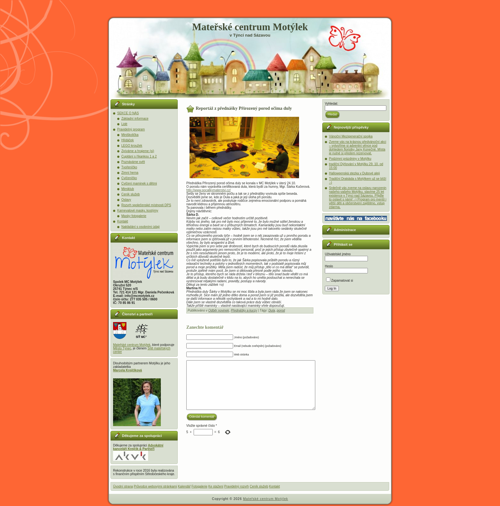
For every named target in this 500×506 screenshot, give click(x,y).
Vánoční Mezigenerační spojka (351, 136)
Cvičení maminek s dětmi (139, 183)
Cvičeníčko (129, 178)
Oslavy (126, 199)
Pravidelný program (131, 129)
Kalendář (184, 486)
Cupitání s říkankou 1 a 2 (139, 156)
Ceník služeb (130, 194)
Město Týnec (122, 348)
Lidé (124, 124)
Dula (271, 310)
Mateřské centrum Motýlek (250, 26)
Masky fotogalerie (133, 216)
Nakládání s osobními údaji (140, 226)
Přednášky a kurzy (244, 310)
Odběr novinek (218, 310)
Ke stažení (215, 486)
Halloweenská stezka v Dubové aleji (354, 173)
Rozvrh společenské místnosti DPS (146, 205)
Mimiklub (127, 189)
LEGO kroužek (131, 145)
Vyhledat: (331, 103)
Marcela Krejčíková (127, 370)
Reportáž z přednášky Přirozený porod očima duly (244, 108)
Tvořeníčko (129, 167)
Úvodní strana (123, 486)
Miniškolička (130, 135)
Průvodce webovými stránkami (155, 486)
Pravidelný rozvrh (236, 486)
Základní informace (134, 118)
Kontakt (122, 221)
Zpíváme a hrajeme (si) (137, 151)
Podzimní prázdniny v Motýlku (350, 158)
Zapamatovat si (339, 280)
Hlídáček (127, 140)
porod (281, 310)
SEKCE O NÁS (128, 113)
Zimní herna (129, 172)
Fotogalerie (199, 486)
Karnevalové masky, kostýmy (137, 210)
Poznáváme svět (133, 162)
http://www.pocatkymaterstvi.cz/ (208, 190)
